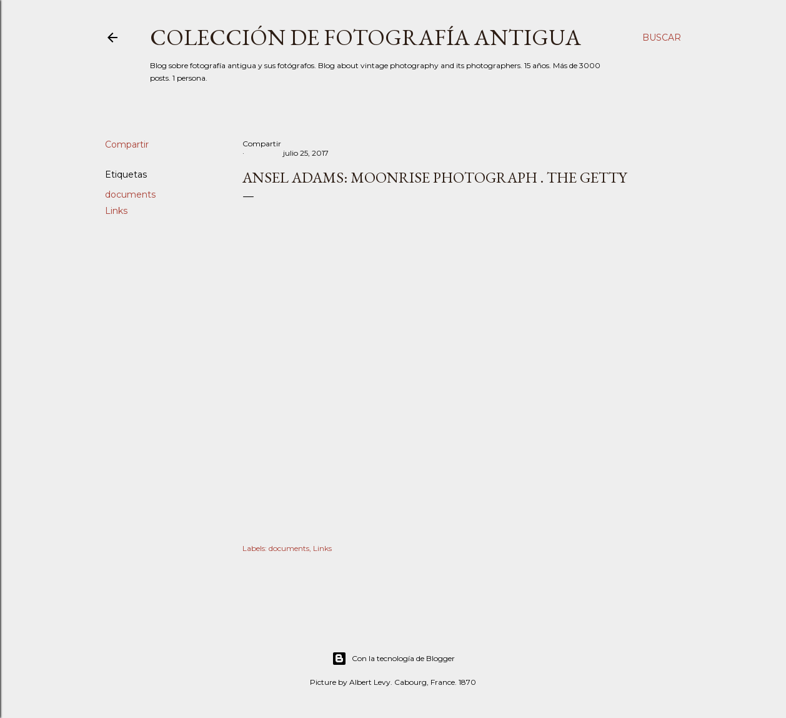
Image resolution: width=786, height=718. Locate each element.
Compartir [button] (127, 144)
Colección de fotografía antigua (365, 37)
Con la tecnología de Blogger (393, 658)
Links (116, 210)
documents (130, 194)
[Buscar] (661, 38)
